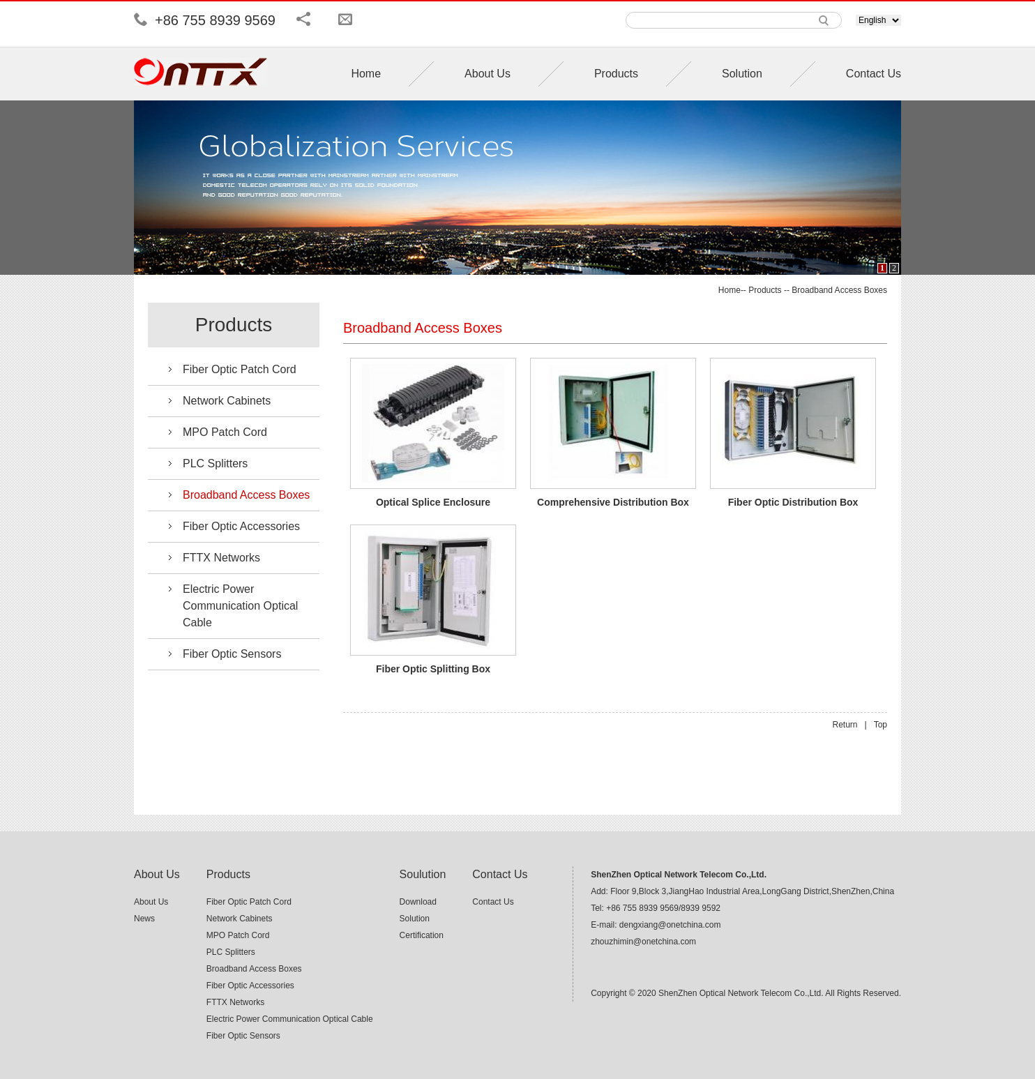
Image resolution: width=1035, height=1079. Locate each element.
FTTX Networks (221, 558)
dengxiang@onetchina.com (670, 925)
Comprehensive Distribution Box (613, 502)
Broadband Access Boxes (839, 290)
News (144, 918)
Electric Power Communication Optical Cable (240, 605)
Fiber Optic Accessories (241, 526)
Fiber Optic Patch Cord (239, 369)
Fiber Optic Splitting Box (433, 668)
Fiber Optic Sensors (232, 654)
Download (418, 902)
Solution (742, 74)
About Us (487, 74)
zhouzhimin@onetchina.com (643, 941)
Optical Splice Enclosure (433, 502)
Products (616, 74)
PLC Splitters (215, 463)
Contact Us (873, 74)
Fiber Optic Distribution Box (793, 502)
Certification (422, 935)
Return (844, 725)
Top (880, 725)
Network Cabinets (227, 401)
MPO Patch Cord (225, 432)
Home (366, 74)
